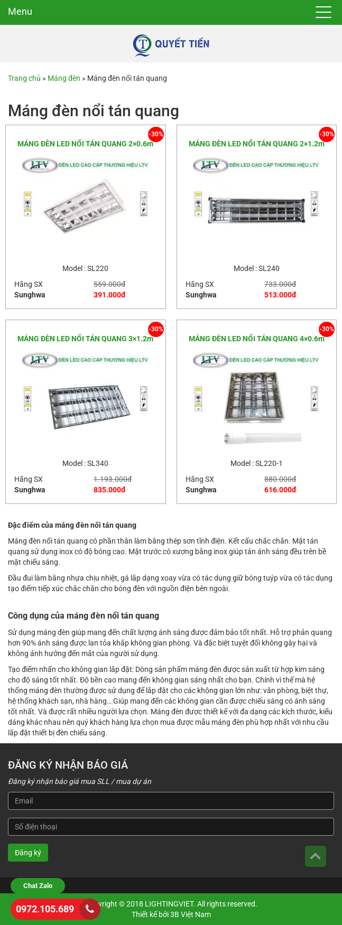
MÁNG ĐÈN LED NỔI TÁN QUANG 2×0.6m (85, 143)
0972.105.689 (45, 908)
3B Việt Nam (190, 914)
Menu (20, 11)
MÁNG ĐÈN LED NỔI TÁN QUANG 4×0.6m (257, 338)
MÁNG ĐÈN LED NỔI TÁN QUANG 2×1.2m (257, 143)
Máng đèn (64, 78)
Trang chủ (24, 78)
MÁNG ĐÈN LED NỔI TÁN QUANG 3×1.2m (85, 338)
